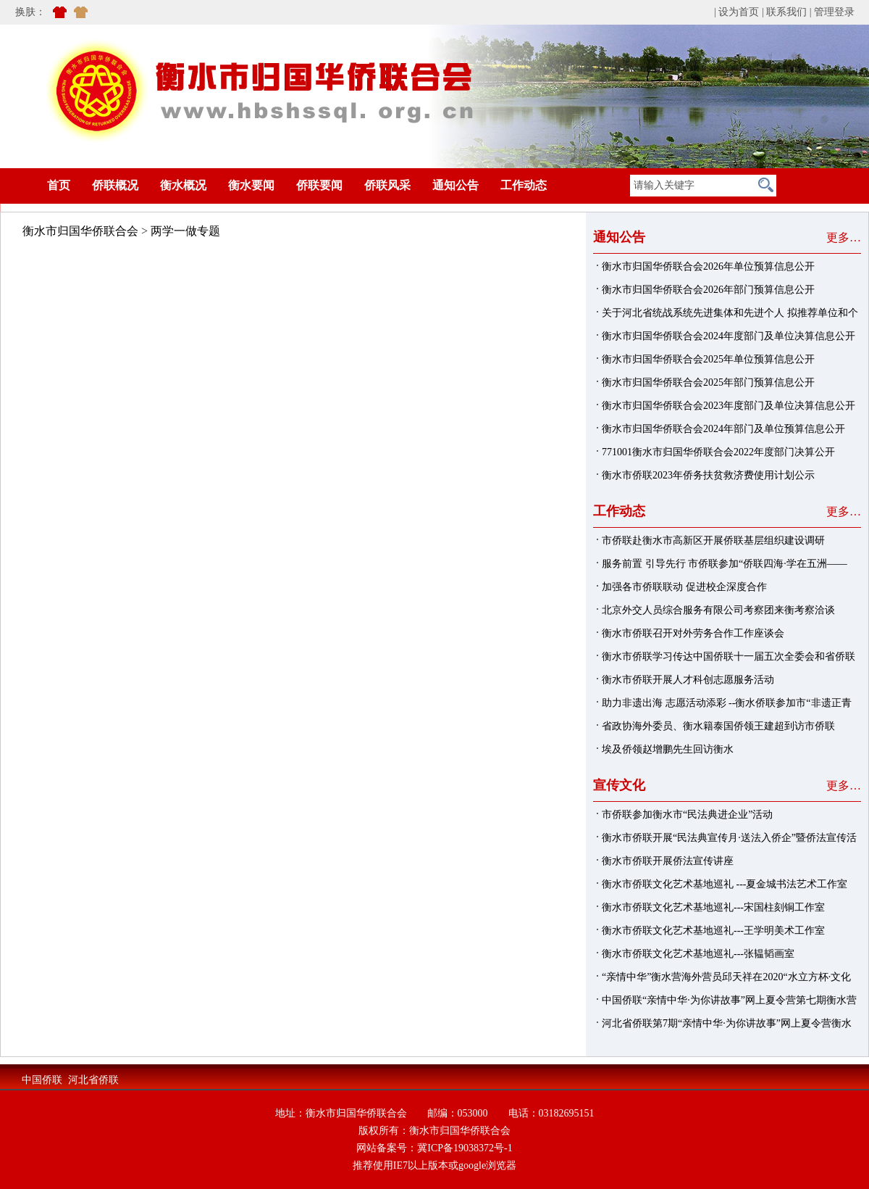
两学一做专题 (185, 231)
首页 (37, 185)
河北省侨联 (93, 1079)
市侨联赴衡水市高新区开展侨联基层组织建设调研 (713, 540)
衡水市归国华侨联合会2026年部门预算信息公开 (708, 289)
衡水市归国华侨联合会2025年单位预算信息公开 (708, 359)
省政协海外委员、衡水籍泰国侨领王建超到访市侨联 (718, 726)
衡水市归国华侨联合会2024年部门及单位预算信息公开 (723, 428)
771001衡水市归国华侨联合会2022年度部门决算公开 (718, 452)
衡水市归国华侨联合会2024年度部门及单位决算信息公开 (728, 336)
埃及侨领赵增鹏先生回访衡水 (668, 749)
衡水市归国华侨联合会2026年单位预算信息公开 (708, 266)
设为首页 (738, 12)
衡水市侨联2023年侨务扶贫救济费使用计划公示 (708, 475)
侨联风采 (387, 185)
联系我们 (786, 12)
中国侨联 (42, 1079)
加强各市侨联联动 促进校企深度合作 (684, 586)
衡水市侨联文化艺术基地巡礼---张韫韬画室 (698, 953)
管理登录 (834, 12)
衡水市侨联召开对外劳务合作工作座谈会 (693, 633)
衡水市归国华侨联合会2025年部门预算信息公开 (708, 382)
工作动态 (523, 185)
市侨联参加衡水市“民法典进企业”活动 (687, 814)
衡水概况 (183, 185)
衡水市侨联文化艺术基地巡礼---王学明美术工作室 (713, 930)
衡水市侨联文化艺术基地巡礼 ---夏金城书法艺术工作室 (725, 884)
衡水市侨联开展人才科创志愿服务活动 (688, 679)
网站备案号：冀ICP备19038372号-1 (434, 1148)
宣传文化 (619, 785)
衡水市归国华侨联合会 (80, 231)
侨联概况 (115, 185)
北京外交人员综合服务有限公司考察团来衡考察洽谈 (718, 610)
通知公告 (455, 185)
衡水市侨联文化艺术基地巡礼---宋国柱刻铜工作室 (713, 907)
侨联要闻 (319, 185)
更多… (843, 237)
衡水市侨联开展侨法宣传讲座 (668, 861)
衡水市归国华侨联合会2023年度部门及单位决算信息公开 (728, 405)
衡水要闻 (251, 185)
